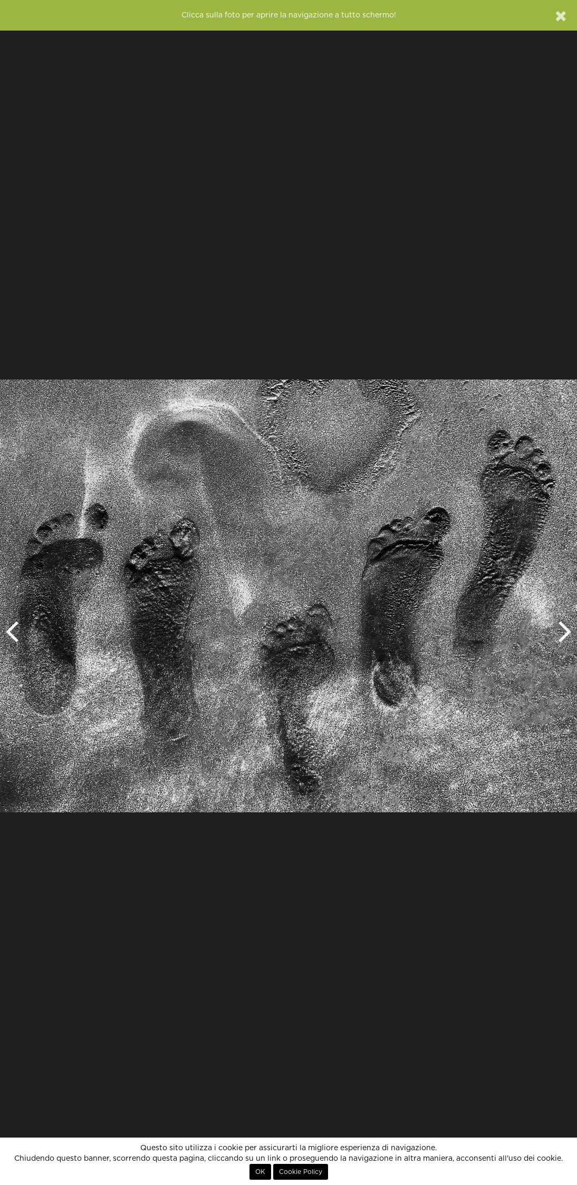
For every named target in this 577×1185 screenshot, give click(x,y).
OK (260, 1172)
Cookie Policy (300, 1172)
